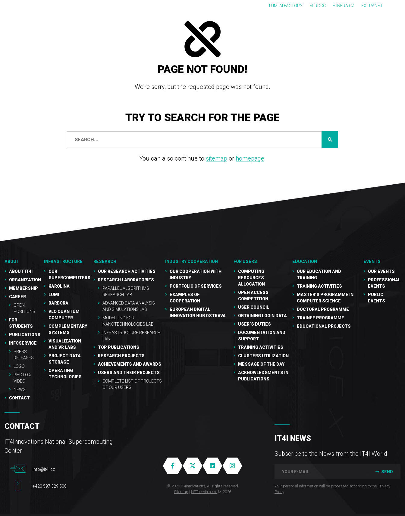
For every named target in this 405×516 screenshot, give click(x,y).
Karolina (59, 286)
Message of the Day (261, 364)
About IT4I (21, 271)
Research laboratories (126, 279)
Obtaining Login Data (262, 315)
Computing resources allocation (251, 277)
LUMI (54, 294)
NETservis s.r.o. (204, 491)
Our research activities (126, 271)
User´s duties (254, 324)
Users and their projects (129, 372)
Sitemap (181, 491)
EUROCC (317, 5)
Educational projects (324, 326)
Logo (19, 366)
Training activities (319, 286)
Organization (25, 279)
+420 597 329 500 (50, 486)
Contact (19, 398)
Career (17, 296)
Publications (24, 334)
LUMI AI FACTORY (286, 5)
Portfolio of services (196, 286)
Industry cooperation (191, 261)
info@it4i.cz (44, 469)
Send (383, 471)
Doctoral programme (323, 309)
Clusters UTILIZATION (263, 355)
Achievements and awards (129, 364)
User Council (253, 307)
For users (245, 261)
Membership (23, 288)
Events (372, 261)
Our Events (381, 271)
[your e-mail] (320, 471)
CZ (397, 5)
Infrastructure (63, 261)
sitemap (216, 158)
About (12, 261)
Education (304, 261)
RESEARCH (104, 261)
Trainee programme (320, 317)
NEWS (20, 389)
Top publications (118, 347)
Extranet (372, 5)
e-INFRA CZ (343, 5)
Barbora (58, 303)
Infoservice (23, 343)
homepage (250, 158)
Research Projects (121, 355)
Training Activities (260, 347)
